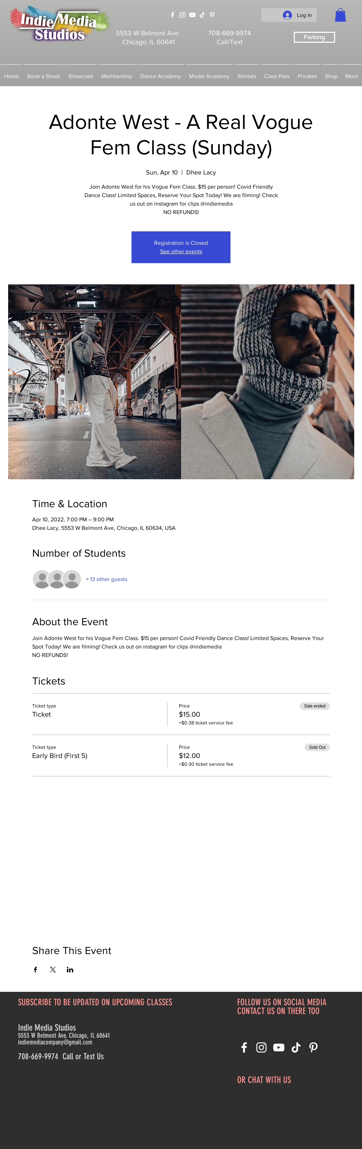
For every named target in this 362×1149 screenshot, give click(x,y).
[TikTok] (202, 15)
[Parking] (314, 37)
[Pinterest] (212, 15)
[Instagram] (182, 15)
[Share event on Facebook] (35, 969)
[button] (340, 15)
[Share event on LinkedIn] (70, 969)
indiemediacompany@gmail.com (55, 1042)
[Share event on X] (52, 969)
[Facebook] (172, 15)
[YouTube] (192, 15)
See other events (181, 251)
